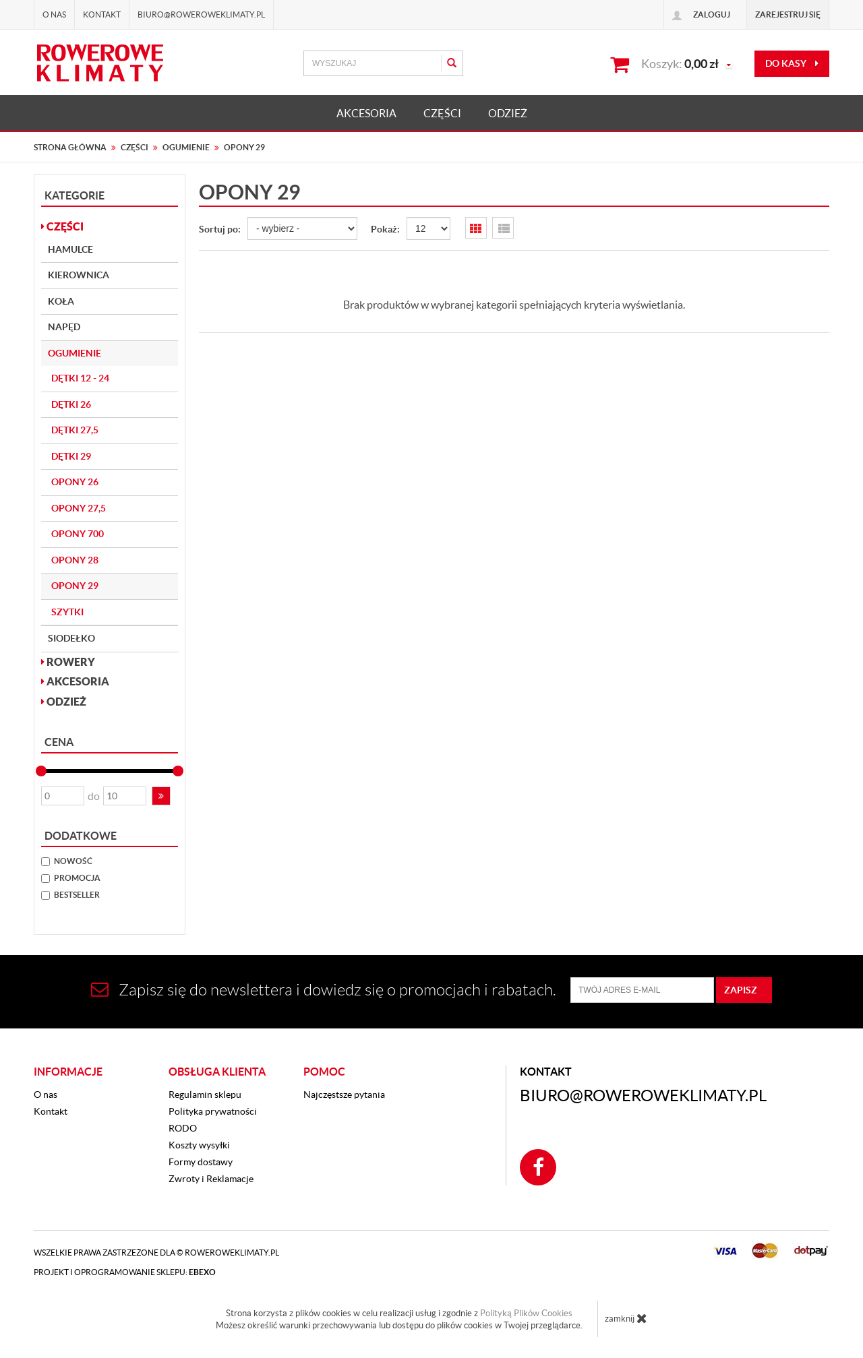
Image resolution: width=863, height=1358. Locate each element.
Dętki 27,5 (74, 430)
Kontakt (102, 14)
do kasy (792, 63)
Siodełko (71, 638)
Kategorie (74, 195)
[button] (161, 795)
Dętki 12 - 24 (80, 378)
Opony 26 (74, 481)
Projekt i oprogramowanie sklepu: (125, 1272)
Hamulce (70, 249)
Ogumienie (74, 353)
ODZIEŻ (507, 113)
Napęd (64, 326)
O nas (54, 14)
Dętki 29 (71, 456)
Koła (61, 301)
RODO (183, 1128)
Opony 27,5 (78, 508)
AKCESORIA (366, 113)
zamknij (626, 1318)
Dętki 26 (71, 404)
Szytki (67, 612)
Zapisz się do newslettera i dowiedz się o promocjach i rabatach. (323, 990)
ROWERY (68, 662)
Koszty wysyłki (199, 1145)
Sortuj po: (220, 229)
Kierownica (78, 275)
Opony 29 (74, 585)
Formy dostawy (201, 1161)
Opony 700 (77, 533)
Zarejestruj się (788, 14)
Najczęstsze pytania (344, 1094)
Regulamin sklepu (205, 1094)
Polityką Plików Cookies (526, 1313)
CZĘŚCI (442, 113)
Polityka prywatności (213, 1111)
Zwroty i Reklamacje (211, 1178)
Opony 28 (74, 560)
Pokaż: (385, 229)
